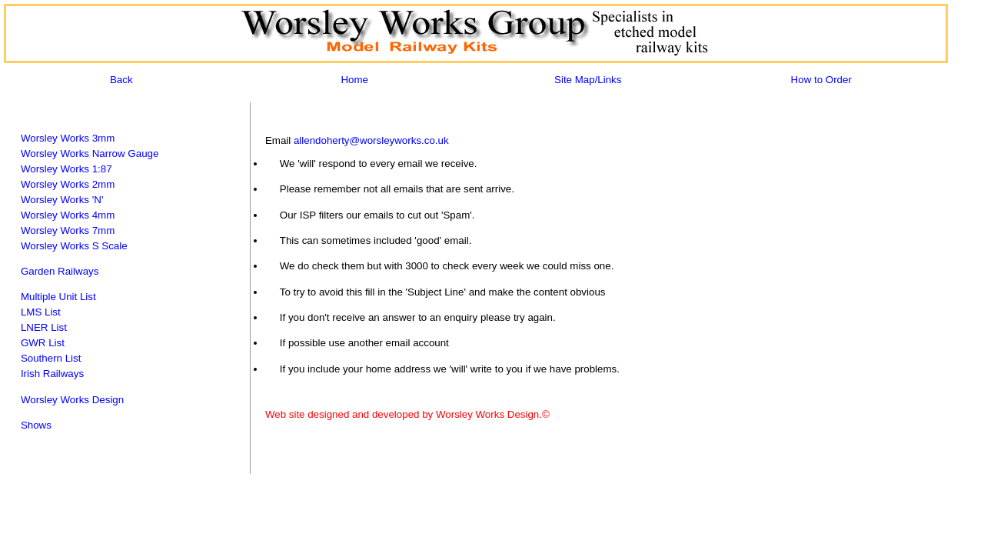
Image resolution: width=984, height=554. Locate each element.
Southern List (51, 358)
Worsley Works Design (72, 399)
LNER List (44, 327)
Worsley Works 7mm (68, 230)
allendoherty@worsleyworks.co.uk (371, 140)
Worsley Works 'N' (62, 199)
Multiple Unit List (58, 296)
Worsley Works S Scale (74, 246)
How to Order (821, 79)
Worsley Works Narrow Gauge (90, 153)
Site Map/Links (587, 79)
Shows (36, 425)
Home (354, 79)
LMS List (41, 312)
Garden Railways (59, 271)
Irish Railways (52, 373)
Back (121, 79)
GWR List (43, 343)
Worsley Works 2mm (68, 184)
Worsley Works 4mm (68, 215)
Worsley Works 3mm (68, 138)
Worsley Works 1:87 (66, 169)
